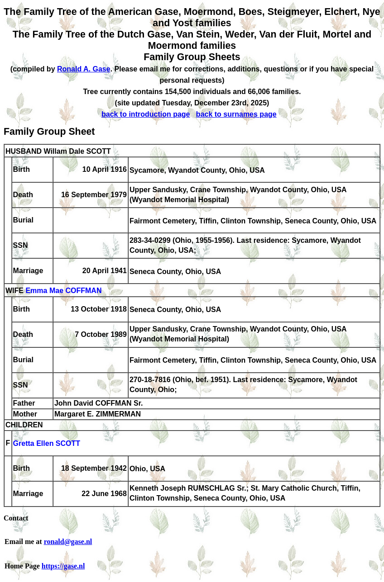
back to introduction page (145, 114)
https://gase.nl (63, 566)
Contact (16, 518)
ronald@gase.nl (68, 541)
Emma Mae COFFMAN (63, 291)
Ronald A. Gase (83, 69)
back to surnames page (236, 114)
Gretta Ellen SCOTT (46, 444)
